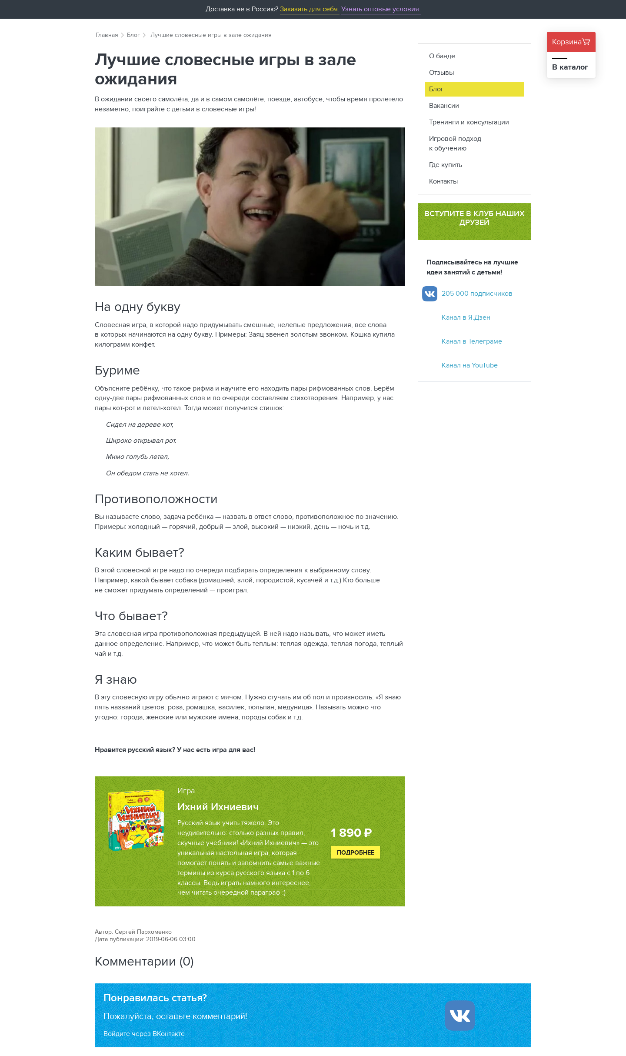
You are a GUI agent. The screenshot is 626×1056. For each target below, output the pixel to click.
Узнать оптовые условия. (381, 9)
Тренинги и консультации (469, 122)
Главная (107, 34)
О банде (442, 56)
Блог (133, 34)
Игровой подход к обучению (455, 144)
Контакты (443, 181)
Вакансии (444, 105)
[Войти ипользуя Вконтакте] (460, 1015)
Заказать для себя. (310, 9)
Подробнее (355, 852)
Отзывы (441, 72)
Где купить (445, 165)
